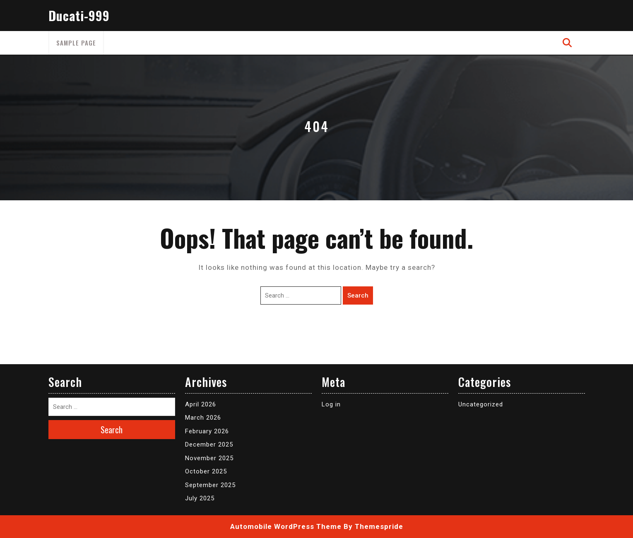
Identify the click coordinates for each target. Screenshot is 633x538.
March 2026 (203, 417)
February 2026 (207, 431)
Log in (331, 404)
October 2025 (206, 471)
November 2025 (209, 458)
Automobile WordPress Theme (286, 526)
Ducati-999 (79, 15)
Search (357, 295)
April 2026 (200, 404)
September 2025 (210, 485)
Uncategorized (480, 404)
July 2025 (199, 498)
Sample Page (76, 42)
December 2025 (209, 444)
